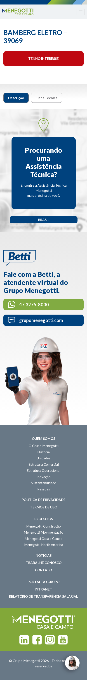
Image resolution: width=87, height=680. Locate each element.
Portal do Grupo (43, 582)
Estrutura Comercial (43, 464)
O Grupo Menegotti (44, 446)
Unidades (43, 458)
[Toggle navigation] (81, 12)
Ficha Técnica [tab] (46, 98)
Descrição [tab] (16, 98)
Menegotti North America (43, 545)
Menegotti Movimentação (43, 532)
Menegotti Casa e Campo (44, 539)
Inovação (44, 477)
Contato (43, 570)
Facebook (37, 639)
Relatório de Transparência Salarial (43, 596)
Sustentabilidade (43, 483)
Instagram (50, 639)
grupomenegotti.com (41, 320)
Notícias (44, 555)
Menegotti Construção (43, 526)
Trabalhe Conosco (43, 563)
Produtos (43, 519)
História (43, 452)
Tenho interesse (43, 58)
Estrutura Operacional (43, 470)
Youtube (63, 639)
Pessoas (43, 489)
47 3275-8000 (34, 304)
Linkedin (24, 639)
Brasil (43, 220)
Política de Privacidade (44, 500)
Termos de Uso (43, 507)
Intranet (43, 589)
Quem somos (43, 438)
